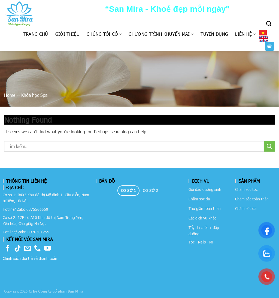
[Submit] (269, 146)
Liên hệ (245, 34)
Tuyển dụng (214, 34)
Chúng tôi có (104, 34)
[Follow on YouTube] (47, 248)
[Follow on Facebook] (7, 248)
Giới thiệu (67, 34)
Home (9, 95)
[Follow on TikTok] (17, 248)
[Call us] (37, 248)
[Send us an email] (27, 248)
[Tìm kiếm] (268, 23)
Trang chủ (35, 34)
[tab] (128, 190)
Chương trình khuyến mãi (161, 34)
